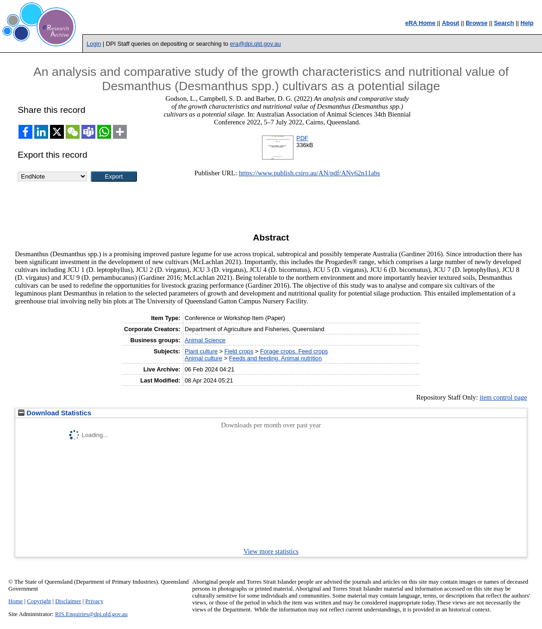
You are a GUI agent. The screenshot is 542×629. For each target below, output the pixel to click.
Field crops (239, 351)
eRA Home (420, 22)
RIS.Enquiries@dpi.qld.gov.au (91, 614)
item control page (503, 397)
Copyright (39, 601)
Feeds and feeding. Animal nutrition (275, 358)
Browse (476, 22)
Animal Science (205, 340)
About (451, 22)
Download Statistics (54, 413)
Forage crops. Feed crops (294, 351)
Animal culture (203, 358)
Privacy (94, 601)
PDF (302, 138)
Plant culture (201, 351)
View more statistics (271, 551)
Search (504, 22)
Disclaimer (68, 601)
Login (94, 43)
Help (527, 22)
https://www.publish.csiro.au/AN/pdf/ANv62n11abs (309, 173)
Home (15, 601)
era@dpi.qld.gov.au (255, 43)
